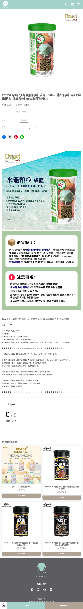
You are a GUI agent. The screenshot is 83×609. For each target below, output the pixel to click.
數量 (3, 126)
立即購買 (26, 605)
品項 (3, 120)
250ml (24, 121)
